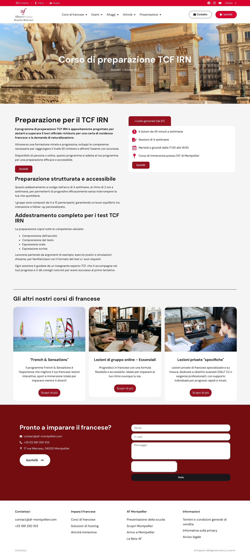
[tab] (150, 121)
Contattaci (20, 550)
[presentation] (154, 466)
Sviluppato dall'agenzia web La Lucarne (214, 550)
